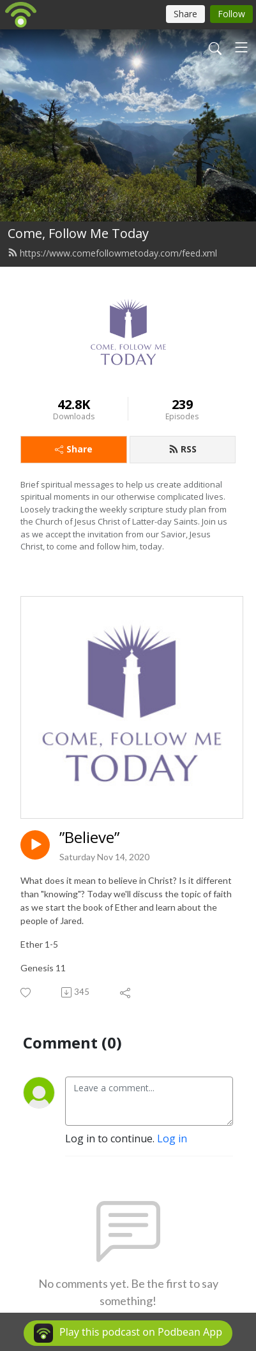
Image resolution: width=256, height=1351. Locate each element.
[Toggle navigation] (241, 47)
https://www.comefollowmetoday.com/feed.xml (112, 253)
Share (74, 449)
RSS (183, 449)
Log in (172, 1138)
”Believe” (89, 837)
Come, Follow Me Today (78, 233)
